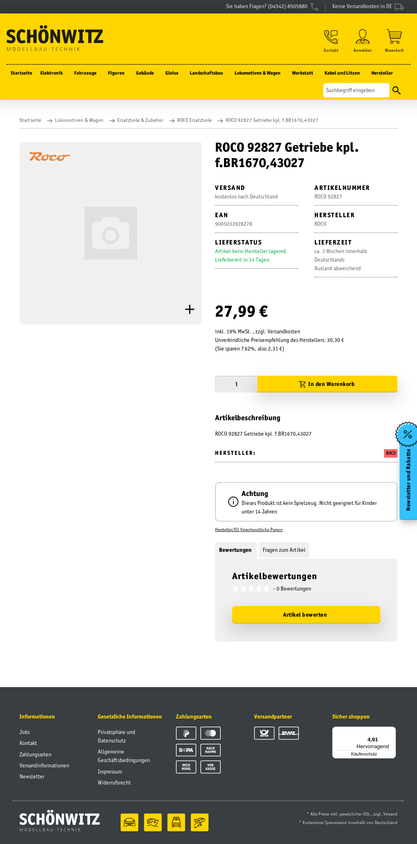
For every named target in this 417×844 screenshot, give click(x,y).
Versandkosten (284, 331)
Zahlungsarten (35, 754)
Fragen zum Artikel (284, 549)
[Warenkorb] (394, 41)
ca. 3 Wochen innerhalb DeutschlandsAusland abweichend (340, 259)
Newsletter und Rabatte (408, 480)
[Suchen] (356, 91)
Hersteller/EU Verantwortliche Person (249, 529)
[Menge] (236, 384)
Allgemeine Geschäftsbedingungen (124, 756)
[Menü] (391, 731)
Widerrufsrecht (114, 782)
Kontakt (28, 743)
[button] (331, 41)
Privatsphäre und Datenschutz (116, 736)
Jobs (25, 732)
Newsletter (32, 776)
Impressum (110, 771)
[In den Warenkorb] (327, 384)
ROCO (390, 453)
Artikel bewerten (305, 614)
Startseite (21, 74)
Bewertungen (236, 549)
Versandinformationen (44, 765)
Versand (390, 814)
